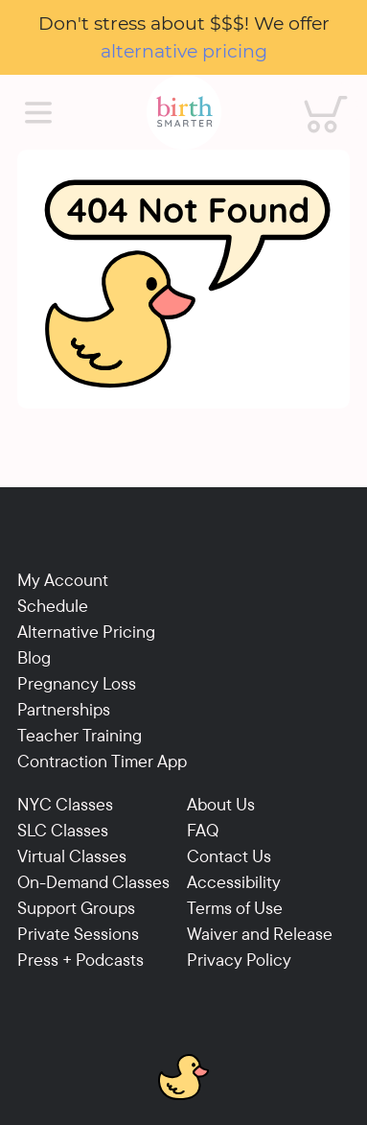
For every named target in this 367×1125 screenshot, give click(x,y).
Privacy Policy (239, 960)
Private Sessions (78, 934)
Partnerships (63, 709)
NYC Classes (65, 804)
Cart (311, 93)
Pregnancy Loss (76, 683)
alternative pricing (184, 50)
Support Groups (76, 908)
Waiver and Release (260, 934)
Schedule (52, 606)
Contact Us (229, 856)
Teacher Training (79, 735)
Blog (34, 657)
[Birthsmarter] (184, 112)
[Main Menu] (38, 113)
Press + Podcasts (80, 960)
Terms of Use (235, 908)
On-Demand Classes (93, 882)
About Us (221, 804)
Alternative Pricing (86, 632)
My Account (62, 580)
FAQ (202, 830)
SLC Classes (62, 830)
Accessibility (234, 882)
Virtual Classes (71, 856)
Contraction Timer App (102, 761)
